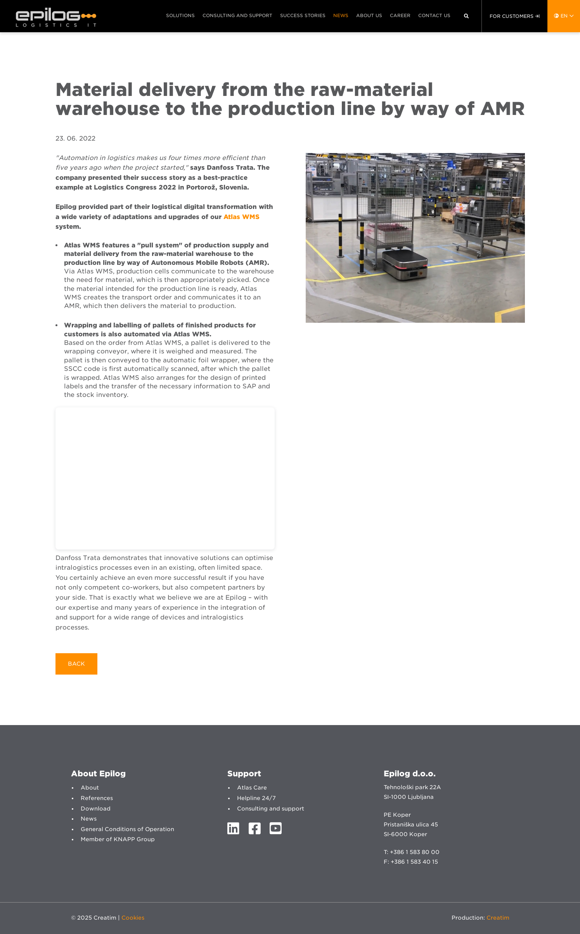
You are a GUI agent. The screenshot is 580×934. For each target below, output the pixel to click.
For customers (511, 16)
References (97, 798)
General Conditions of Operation (127, 829)
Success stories (302, 15)
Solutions (180, 15)
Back (76, 664)
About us (369, 15)
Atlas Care (252, 787)
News (340, 15)
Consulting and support (237, 15)
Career (400, 15)
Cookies (132, 918)
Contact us (434, 15)
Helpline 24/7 (256, 798)
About (90, 787)
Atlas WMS (241, 217)
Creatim (498, 918)
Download (96, 808)
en (564, 16)
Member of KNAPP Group (118, 839)
